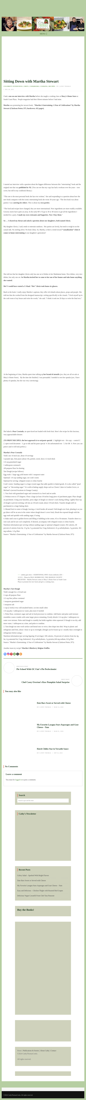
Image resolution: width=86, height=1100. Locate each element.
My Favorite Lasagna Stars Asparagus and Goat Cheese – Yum (19, 728)
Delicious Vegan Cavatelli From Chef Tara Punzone (35, 896)
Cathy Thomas (65, 86)
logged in (18, 780)
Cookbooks (34, 86)
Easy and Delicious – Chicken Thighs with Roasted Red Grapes (40, 891)
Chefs (26, 86)
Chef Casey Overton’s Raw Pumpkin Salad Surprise (46, 682)
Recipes (52, 86)
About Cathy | (45, 1051)
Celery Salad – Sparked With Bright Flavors (33, 875)
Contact (53, 1051)
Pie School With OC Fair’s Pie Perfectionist (36, 669)
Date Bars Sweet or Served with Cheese (19, 705)
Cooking (44, 86)
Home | (43, 1055)
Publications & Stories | (31, 1051)
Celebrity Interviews (13, 86)
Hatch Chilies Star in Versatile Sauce (19, 751)
